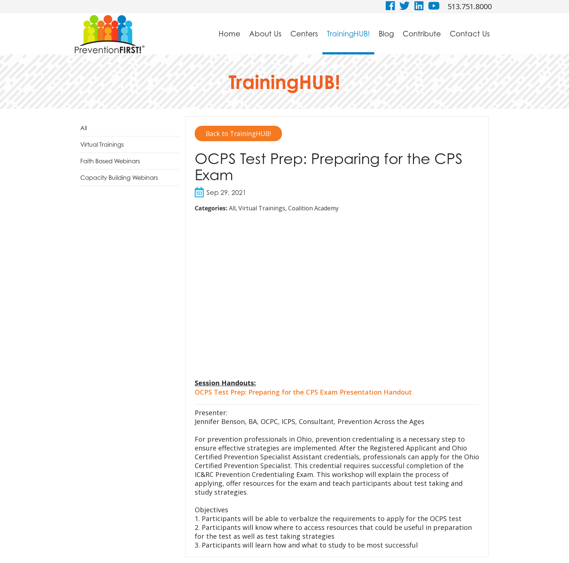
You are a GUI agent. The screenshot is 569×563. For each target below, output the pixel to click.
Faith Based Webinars (110, 161)
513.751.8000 (470, 6)
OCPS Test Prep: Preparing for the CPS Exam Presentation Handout (303, 392)
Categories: (211, 208)
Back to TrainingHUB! (240, 133)
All (83, 128)
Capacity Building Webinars (119, 177)
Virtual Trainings (102, 144)
